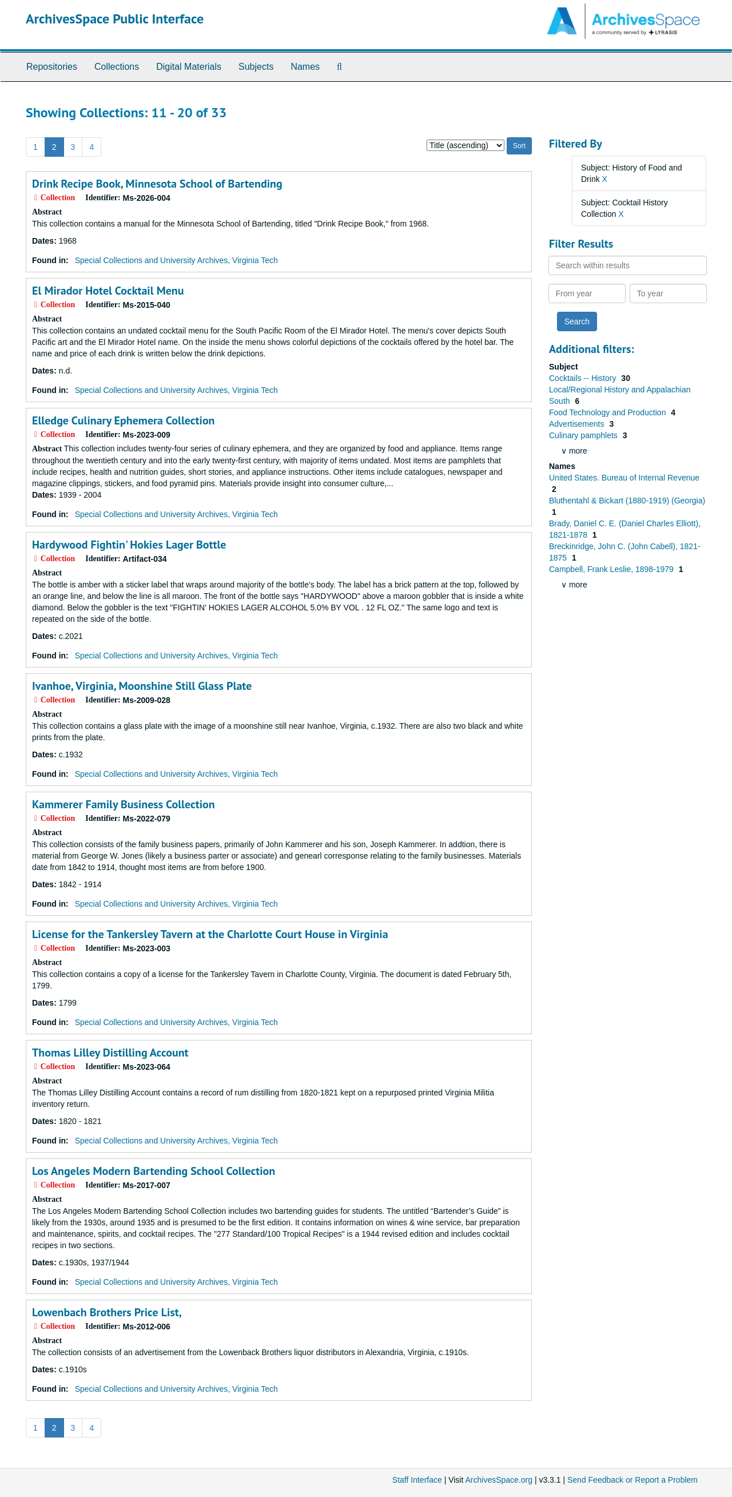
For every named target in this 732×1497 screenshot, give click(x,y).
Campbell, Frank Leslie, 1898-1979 (612, 569)
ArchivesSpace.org (498, 1479)
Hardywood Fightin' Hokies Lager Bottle (129, 544)
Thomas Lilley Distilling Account (110, 1052)
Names (305, 67)
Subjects (255, 67)
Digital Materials (188, 67)
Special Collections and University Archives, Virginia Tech (176, 260)
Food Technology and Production (608, 412)
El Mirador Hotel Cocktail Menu (108, 290)
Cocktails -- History (583, 378)
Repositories (51, 67)
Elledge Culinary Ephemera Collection (123, 420)
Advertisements (577, 423)
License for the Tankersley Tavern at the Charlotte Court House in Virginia (210, 934)
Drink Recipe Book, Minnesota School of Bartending (157, 183)
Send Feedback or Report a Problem (632, 1479)
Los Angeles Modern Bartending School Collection (153, 1171)
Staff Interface (417, 1479)
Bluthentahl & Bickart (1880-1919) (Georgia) (627, 500)
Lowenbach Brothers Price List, (107, 1312)
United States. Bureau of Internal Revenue (624, 477)
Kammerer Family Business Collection (123, 804)
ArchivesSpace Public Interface (115, 18)
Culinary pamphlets (584, 435)
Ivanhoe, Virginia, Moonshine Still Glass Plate (142, 685)
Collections (116, 67)
